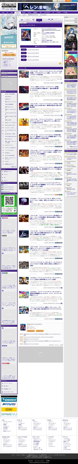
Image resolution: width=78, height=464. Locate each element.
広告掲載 (48, 460)
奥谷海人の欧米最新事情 (10, 93)
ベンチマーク (52, 446)
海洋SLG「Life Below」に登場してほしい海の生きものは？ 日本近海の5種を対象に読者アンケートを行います (9, 267)
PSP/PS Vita (65, 420)
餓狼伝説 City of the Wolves (72, 174)
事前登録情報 (36, 441)
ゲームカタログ (43, 14)
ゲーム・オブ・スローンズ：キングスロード (72, 193)
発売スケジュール (22, 428)
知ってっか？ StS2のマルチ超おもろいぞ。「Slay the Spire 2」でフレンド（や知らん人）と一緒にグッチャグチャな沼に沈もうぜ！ (9, 304)
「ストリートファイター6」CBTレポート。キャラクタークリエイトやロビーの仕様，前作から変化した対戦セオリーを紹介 (46, 264)
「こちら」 (46, 456)
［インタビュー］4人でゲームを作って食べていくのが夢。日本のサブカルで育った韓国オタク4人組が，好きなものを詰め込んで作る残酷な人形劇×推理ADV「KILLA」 (9, 342)
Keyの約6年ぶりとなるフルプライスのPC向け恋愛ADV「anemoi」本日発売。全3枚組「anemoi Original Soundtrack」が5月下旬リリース (72, 105)
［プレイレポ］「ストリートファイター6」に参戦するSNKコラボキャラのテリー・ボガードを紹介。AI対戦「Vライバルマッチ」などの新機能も (46, 152)
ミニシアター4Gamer (9, 150)
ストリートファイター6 (33, 49)
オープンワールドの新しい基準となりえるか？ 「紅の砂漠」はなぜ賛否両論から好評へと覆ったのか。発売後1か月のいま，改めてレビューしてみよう (9, 287)
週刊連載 (5, 428)
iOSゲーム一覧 (36, 448)
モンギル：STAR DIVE (71, 166)
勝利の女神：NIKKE (71, 188)
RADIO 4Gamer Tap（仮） (10, 125)
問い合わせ (24, 0)
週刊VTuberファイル (9, 106)
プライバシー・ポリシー (39, 460)
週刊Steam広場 (8, 119)
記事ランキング (7, 431)
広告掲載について (7, 388)
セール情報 (36, 443)
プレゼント (6, 174)
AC (53, 12)
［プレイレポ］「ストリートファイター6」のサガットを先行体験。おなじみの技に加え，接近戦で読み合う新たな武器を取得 (46, 105)
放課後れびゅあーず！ (9, 164)
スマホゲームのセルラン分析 (10, 113)
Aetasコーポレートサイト (9, 391)
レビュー (3, 14)
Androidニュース (37, 440)
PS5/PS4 (17, 12)
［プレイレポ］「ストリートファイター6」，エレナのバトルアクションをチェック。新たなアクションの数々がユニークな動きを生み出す (46, 121)
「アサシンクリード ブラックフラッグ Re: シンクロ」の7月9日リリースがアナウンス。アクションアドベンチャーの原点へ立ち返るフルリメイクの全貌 (72, 111)
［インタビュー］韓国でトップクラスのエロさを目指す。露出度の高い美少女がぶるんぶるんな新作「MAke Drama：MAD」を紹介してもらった (9, 377)
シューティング (67, 444)
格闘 (43, 41)
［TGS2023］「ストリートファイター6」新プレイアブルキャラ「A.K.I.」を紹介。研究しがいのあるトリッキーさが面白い (46, 200)
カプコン (44, 32)
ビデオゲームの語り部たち (10, 147)
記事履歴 (68, 0)
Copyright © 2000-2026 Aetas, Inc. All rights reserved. (39, 462)
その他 (65, 448)
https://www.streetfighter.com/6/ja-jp (49, 28)
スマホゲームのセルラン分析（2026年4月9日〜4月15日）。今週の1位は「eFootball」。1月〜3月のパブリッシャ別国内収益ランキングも (72, 86)
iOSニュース (36, 438)
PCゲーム (5, 184)
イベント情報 (66, 440)
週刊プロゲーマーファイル (10, 101)
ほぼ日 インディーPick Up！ (10, 122)
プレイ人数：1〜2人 (54, 41)
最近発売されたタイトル (33, 14)
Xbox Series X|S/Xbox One (9, 186)
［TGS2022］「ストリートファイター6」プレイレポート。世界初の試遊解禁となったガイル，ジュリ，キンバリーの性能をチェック (46, 293)
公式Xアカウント (8, 0)
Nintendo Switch (7, 191)
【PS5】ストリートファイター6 (31, 343)
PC (7, 12)
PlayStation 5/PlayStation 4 (8, 189)
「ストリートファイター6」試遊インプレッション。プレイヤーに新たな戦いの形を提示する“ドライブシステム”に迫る (45, 309)
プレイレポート (10, 14)
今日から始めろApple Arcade (10, 136)
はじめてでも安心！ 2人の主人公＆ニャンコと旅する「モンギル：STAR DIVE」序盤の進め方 (9, 231)
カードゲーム (66, 443)
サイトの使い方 (17, 0)
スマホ (29, 12)
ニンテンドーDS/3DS (22, 436)
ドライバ (5, 180)
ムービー (24, 14)
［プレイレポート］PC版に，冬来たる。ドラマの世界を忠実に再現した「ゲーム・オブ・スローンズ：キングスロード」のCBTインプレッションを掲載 (72, 98)
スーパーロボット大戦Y (71, 154)
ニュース (6, 60)
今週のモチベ (7, 99)
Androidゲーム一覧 (37, 449)
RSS (2, 0)
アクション (44, 38)
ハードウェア (47, 12)
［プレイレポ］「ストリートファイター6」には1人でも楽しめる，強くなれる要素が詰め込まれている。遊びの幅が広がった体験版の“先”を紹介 (45, 232)
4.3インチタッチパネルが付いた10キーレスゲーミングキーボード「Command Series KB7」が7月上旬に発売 (72, 92)
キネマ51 (7, 161)
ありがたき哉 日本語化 (9, 155)
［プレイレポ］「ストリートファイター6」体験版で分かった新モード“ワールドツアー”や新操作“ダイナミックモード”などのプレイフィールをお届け (46, 248)
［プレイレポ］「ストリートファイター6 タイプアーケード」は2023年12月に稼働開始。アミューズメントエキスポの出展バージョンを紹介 (45, 184)
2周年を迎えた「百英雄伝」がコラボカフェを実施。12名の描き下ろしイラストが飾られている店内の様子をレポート (9, 359)
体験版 (4, 424)
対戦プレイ (46, 41)
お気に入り (62, 0)
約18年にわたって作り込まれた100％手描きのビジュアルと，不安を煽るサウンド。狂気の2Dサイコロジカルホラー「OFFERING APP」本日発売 (72, 130)
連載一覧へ (14, 166)
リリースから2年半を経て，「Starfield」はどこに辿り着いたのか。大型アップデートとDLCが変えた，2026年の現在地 (72, 117)
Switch (23, 12)
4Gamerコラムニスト (9, 145)
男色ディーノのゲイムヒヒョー (10, 110)
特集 (5, 62)
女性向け (35, 12)
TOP (3, 12)
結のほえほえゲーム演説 (10, 133)
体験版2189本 (13, 9)
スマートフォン (36, 436)
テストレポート (52, 440)
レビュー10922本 (5, 9)
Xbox (12, 12)
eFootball (68, 162)
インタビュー (17, 14)
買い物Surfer (7, 152)
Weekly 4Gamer (8, 96)
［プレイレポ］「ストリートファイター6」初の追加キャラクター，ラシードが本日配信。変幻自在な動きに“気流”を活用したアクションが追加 (46, 217)
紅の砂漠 (68, 170)
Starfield (68, 185)
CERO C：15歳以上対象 (47, 40)
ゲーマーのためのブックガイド (10, 131)
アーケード (65, 436)
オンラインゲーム (7, 421)
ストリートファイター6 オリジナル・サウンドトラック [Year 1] (38, 337)
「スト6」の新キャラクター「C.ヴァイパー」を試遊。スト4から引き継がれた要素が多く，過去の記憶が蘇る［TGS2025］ (45, 88)
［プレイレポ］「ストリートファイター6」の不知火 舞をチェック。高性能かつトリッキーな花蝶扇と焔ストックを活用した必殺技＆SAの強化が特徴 (45, 136)
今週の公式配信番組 (9, 104)
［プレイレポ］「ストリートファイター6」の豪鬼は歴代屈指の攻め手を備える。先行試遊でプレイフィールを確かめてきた (46, 169)
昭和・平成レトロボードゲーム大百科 (10, 142)
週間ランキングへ (74, 146)
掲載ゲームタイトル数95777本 (8, 8)
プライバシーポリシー (8, 383)
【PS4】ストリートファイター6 (34, 324)
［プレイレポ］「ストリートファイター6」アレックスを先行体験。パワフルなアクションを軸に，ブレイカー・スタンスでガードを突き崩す (46, 73)
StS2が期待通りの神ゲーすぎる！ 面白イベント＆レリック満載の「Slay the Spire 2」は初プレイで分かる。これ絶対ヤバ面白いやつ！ (9, 322)
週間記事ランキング (8, 171)
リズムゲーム (66, 446)
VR (40, 12)
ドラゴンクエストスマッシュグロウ (72, 158)
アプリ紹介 (36, 444)
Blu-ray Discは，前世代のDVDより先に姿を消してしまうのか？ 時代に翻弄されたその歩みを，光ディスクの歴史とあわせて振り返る (9, 249)
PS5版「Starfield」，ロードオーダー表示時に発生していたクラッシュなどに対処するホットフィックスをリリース (72, 124)
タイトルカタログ (22, 429)
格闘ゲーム (66, 441)
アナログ (59, 12)
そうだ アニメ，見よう (9, 127)
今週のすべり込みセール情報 (10, 117)
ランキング (74, 0)
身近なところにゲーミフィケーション (10, 158)
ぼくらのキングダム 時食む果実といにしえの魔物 (72, 180)
